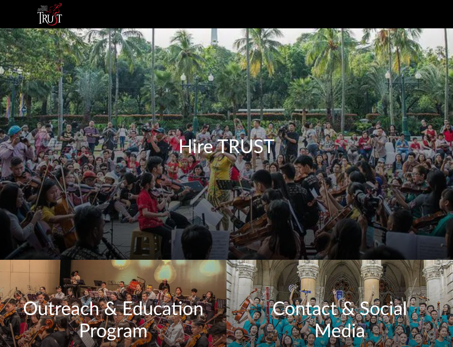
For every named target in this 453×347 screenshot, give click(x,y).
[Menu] (14, 14)
